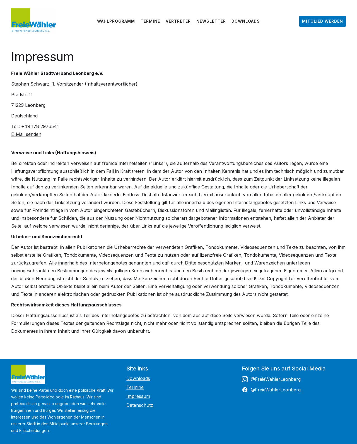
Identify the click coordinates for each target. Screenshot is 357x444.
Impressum (138, 396)
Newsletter (211, 21)
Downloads (245, 21)
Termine (150, 21)
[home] (33, 21)
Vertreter (178, 21)
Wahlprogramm (116, 21)
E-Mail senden (26, 134)
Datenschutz (139, 405)
